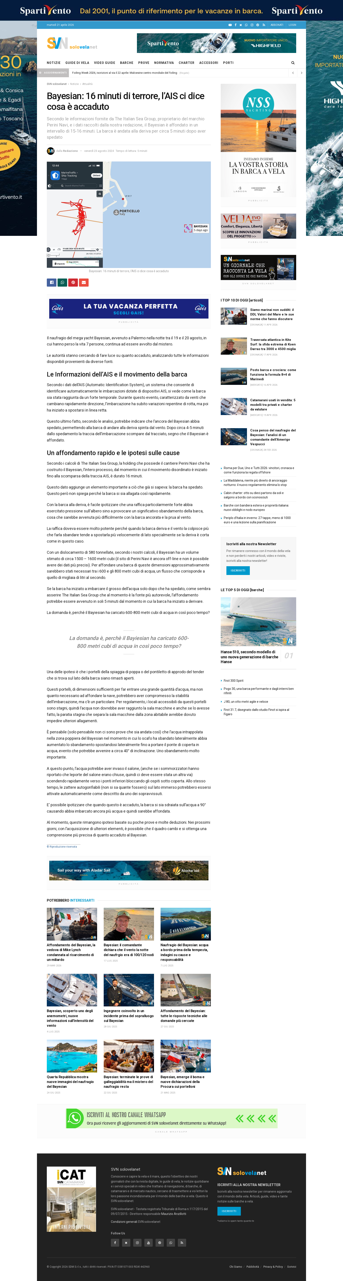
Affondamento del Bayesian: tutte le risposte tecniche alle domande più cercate (184, 1016)
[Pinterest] (257, 25)
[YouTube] (230, 25)
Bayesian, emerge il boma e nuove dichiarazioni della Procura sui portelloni (183, 1082)
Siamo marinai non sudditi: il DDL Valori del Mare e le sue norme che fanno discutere (272, 314)
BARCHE (126, 63)
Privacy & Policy (273, 1267)
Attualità (87, 84)
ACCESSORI (208, 63)
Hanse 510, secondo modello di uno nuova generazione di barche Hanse (249, 657)
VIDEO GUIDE (104, 63)
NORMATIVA (164, 63)
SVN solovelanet (57, 84)
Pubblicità (253, 1267)
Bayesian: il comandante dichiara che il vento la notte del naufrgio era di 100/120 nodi (129, 950)
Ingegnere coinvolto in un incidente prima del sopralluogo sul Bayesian (129, 1016)
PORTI (228, 63)
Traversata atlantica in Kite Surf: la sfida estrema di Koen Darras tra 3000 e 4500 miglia (273, 344)
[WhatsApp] (246, 25)
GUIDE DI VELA (77, 63)
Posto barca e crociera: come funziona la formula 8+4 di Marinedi (273, 374)
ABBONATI (277, 24)
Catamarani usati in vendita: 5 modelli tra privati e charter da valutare (273, 404)
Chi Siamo (235, 1267)
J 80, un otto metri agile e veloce (246, 701)
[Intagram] (252, 25)
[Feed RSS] (264, 25)
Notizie (74, 84)
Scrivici (291, 1267)
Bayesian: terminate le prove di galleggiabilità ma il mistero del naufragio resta (128, 1082)
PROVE (143, 63)
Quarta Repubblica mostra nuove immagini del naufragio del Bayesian (70, 1082)
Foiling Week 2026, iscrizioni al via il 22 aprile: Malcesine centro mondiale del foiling (124, 72)
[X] (241, 25)
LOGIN (292, 24)
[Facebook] (235, 25)
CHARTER (186, 63)
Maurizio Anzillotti (173, 1214)
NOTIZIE (54, 63)
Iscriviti (238, 570)
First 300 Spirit (233, 680)
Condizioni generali (124, 1222)
